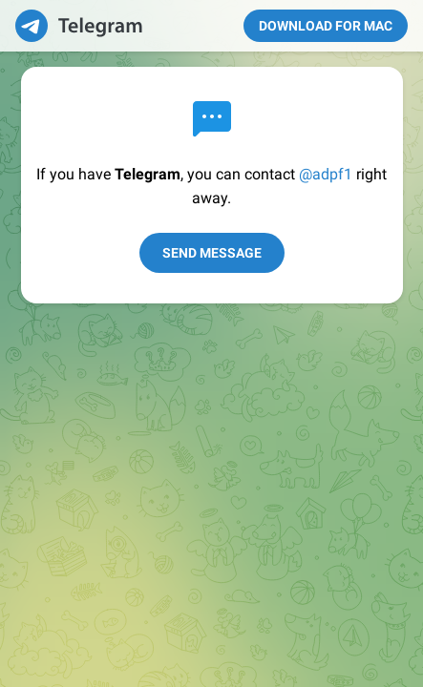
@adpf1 (325, 174)
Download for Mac (325, 25)
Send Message (212, 252)
